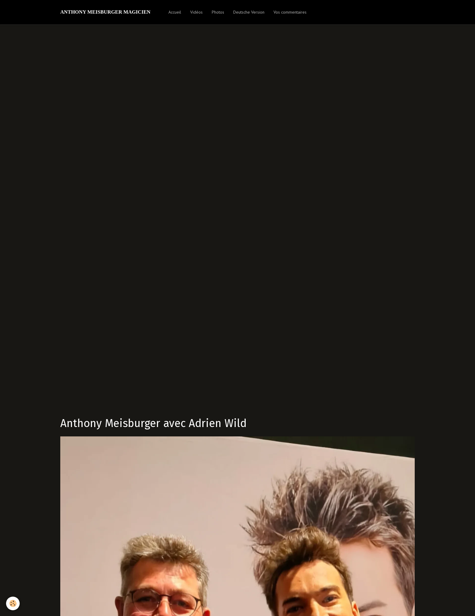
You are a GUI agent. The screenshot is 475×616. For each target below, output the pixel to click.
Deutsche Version (248, 12)
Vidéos (196, 12)
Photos (218, 12)
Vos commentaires (290, 12)
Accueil (174, 12)
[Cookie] (13, 603)
